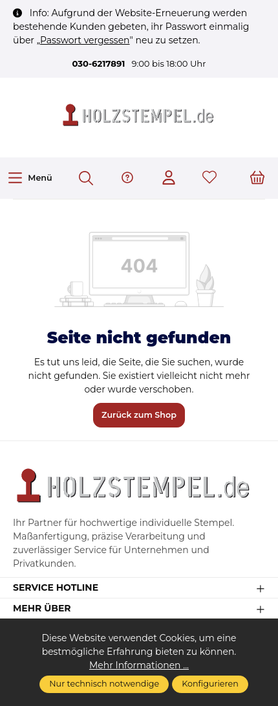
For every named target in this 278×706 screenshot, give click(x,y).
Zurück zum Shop (139, 415)
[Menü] (29, 178)
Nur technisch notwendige (104, 684)
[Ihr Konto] (169, 178)
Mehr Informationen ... (139, 665)
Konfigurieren (210, 684)
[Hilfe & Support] (127, 178)
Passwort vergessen (85, 40)
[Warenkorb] (257, 178)
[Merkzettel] (209, 178)
